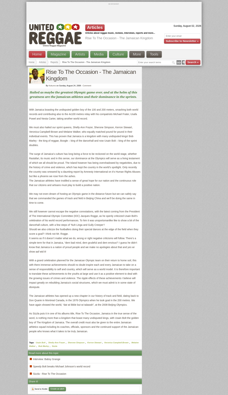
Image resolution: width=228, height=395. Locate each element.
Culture (118, 54)
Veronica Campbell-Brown (116, 343)
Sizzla (54, 346)
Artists (80, 54)
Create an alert (57, 389)
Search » (193, 62)
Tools (154, 54)
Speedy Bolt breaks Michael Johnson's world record (61, 366)
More (137, 54)
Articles (42, 62)
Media (98, 54)
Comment (87, 86)
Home (37, 54)
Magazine (58, 54)
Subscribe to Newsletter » (182, 40)
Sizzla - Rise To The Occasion (49, 373)
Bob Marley (43, 346)
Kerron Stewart (94, 343)
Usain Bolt (40, 343)
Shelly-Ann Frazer (56, 343)
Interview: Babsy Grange (46, 359)
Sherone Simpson (76, 343)
